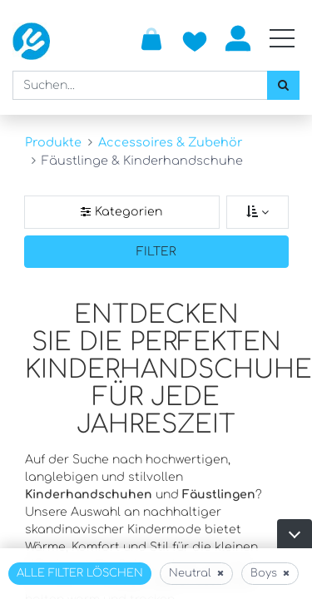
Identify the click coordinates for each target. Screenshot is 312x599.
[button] (294, 533)
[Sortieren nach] (258, 212)
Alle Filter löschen (80, 573)
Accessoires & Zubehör (170, 142)
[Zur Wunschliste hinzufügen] (194, 38)
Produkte (53, 142)
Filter (156, 251)
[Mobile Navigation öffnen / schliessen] (282, 38)
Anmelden (238, 38)
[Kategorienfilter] (122, 212)
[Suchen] (283, 85)
